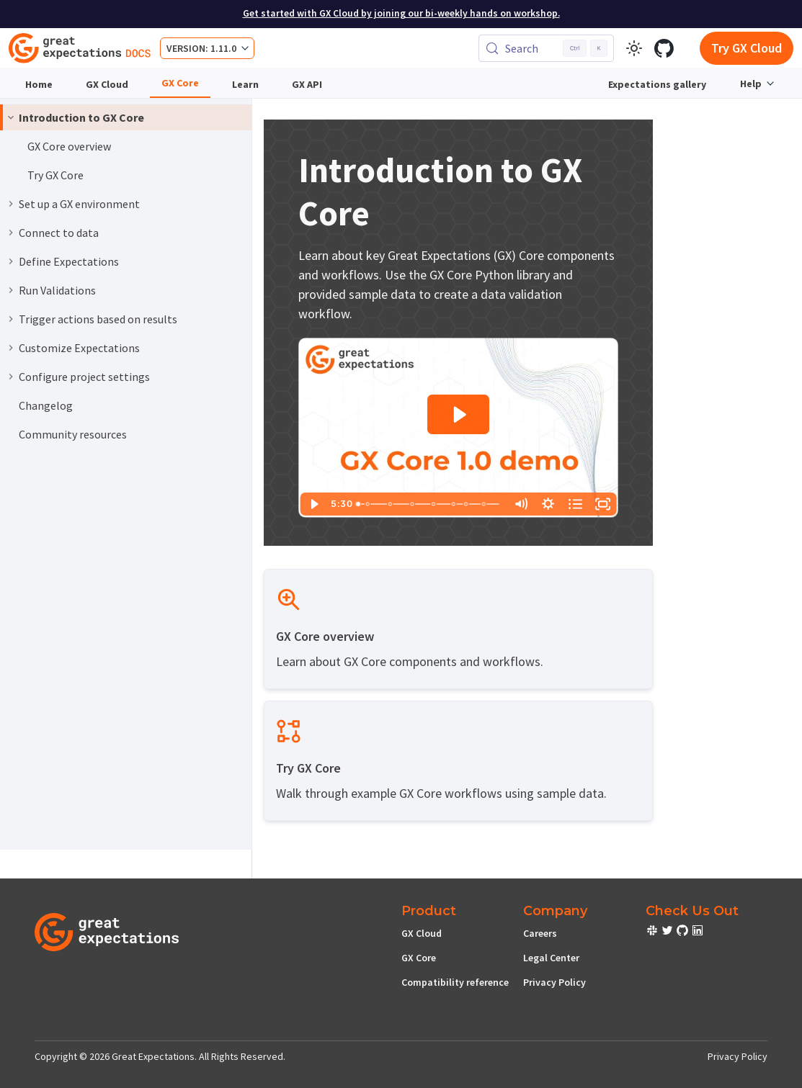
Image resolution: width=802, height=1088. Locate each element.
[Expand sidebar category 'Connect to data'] (11, 233)
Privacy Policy (554, 982)
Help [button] (751, 83)
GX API (307, 84)
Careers (540, 933)
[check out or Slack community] (653, 932)
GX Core (180, 82)
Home (39, 84)
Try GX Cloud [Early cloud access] (746, 48)
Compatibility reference (455, 982)
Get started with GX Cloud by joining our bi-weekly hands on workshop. (401, 13)
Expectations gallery (657, 84)
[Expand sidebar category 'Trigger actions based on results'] (11, 319)
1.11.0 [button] (223, 48)
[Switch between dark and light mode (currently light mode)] (634, 48)
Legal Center (551, 957)
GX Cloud (107, 84)
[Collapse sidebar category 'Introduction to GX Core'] (11, 117)
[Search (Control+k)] (546, 48)
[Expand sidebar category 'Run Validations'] (11, 290)
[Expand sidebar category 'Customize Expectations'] (11, 348)
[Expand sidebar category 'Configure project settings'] (11, 377)
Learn (245, 84)
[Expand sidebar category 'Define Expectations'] (11, 261)
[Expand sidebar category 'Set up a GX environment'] (11, 204)
